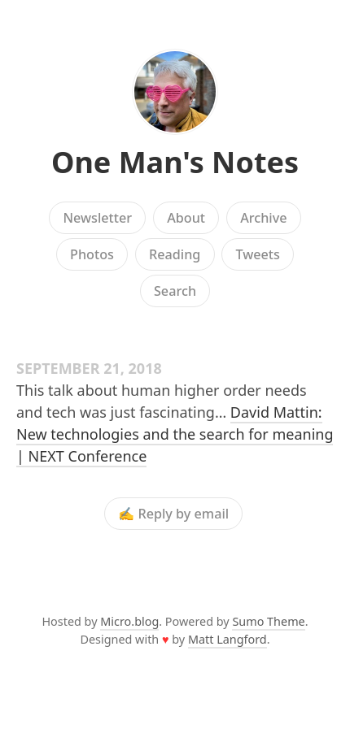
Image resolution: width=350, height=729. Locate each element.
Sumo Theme (268, 621)
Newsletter (97, 218)
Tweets (257, 254)
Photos (92, 254)
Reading (174, 254)
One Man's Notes (175, 162)
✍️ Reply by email (173, 514)
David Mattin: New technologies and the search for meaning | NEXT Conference (174, 434)
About (186, 218)
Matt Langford (227, 639)
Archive (263, 218)
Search (175, 291)
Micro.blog (129, 621)
